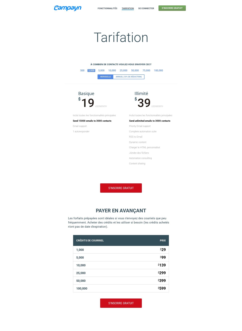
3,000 (91, 70)
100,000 (158, 70)
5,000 (101, 70)
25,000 (123, 70)
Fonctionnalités (107, 8)
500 (82, 70)
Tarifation (128, 8)
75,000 (146, 70)
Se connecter (146, 8)
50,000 (135, 70)
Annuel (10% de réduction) (128, 77)
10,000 (112, 70)
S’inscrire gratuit (172, 8)
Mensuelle (105, 77)
